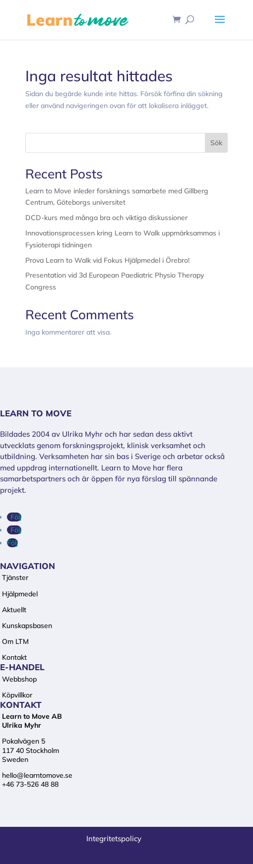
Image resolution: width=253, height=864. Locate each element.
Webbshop (19, 679)
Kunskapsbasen (27, 625)
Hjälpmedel (20, 593)
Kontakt (14, 657)
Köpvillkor (17, 695)
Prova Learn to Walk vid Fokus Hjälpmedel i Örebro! (107, 260)
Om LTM (15, 641)
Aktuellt (14, 609)
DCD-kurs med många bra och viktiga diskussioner (106, 217)
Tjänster (15, 577)
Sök (216, 142)
